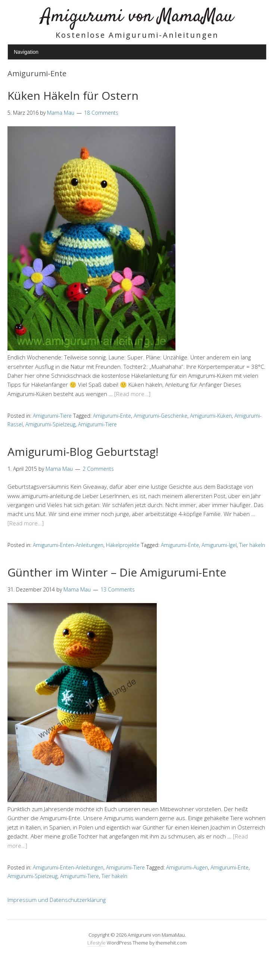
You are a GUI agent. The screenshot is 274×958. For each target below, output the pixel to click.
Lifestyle (96, 942)
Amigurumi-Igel (219, 544)
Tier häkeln (252, 544)
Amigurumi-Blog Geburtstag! (82, 451)
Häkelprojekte (123, 544)
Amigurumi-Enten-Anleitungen (68, 544)
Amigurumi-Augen (187, 867)
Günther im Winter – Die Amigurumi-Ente (116, 572)
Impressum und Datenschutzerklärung (56, 899)
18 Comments (101, 112)
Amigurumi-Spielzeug (50, 424)
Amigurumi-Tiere (52, 415)
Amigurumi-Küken (211, 415)
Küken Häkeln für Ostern (72, 95)
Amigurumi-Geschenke (160, 415)
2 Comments (98, 468)
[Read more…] (132, 394)
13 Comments (117, 589)
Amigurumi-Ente (112, 415)
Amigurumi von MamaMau (137, 16)
